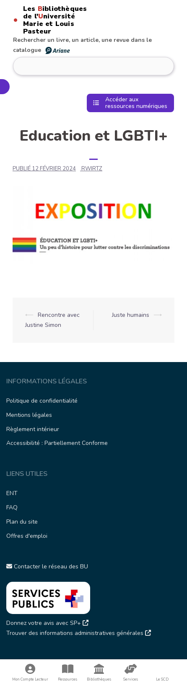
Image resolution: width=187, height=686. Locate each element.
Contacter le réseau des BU (47, 566)
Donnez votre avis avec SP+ (47, 623)
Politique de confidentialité (42, 401)
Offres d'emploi (26, 536)
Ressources (67, 673)
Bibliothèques (99, 673)
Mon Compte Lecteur (30, 673)
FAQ (12, 507)
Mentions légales (29, 415)
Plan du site (22, 522)
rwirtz (91, 168)
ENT (12, 493)
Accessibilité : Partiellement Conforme (57, 443)
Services (130, 673)
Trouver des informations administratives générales (78, 633)
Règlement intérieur (32, 429)
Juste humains (130, 315)
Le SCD (162, 679)
